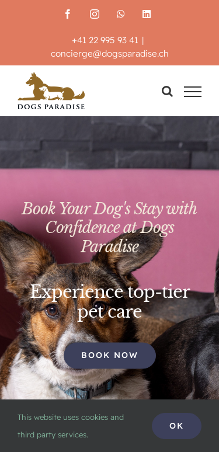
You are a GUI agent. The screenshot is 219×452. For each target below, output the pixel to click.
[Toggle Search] (167, 91)
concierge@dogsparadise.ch (110, 53)
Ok (176, 425)
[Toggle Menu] (192, 91)
